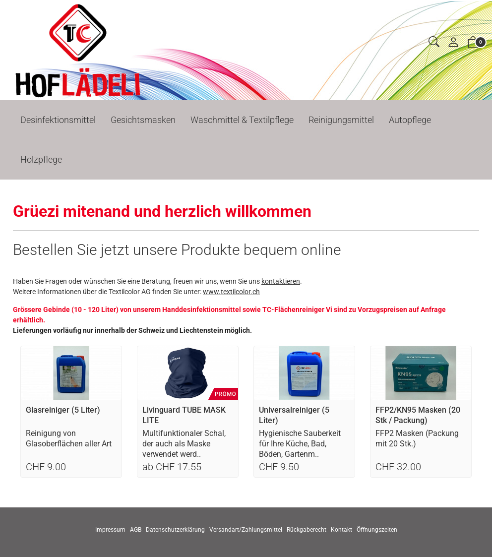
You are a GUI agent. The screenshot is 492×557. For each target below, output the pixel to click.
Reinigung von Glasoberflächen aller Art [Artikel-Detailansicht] (69, 438)
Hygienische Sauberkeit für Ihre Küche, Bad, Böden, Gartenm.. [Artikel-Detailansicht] (300, 444)
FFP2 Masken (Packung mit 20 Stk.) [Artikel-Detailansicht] (417, 438)
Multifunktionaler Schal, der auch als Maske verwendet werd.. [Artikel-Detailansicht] (184, 444)
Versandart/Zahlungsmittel (245, 529)
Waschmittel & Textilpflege (242, 120)
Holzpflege (41, 159)
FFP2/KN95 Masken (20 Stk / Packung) (417, 415)
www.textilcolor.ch (231, 292)
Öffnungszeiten (377, 529)
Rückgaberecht (306, 529)
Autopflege (410, 120)
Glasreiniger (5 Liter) (63, 410)
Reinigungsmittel (341, 120)
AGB (135, 529)
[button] (434, 42)
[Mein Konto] (453, 43)
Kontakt (341, 529)
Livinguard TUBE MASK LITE (184, 415)
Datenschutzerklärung (175, 529)
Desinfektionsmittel (58, 120)
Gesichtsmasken (143, 120)
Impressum (110, 529)
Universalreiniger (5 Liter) (294, 415)
